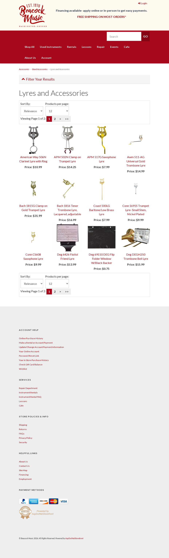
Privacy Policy (25, 438)
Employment (25, 479)
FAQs (21, 433)
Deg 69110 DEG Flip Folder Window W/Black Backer (102, 258)
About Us (30, 57)
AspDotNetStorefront (74, 538)
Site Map (23, 470)
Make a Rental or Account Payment (36, 342)
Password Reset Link (29, 355)
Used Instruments (51, 46)
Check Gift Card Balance (30, 364)
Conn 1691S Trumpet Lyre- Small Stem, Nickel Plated (135, 210)
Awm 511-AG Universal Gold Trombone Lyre (135, 161)
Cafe (126, 46)
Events (114, 46)
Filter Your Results (38, 79)
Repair (101, 46)
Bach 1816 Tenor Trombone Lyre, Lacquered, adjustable (67, 210)
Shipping (23, 424)
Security (23, 442)
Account (46, 57)
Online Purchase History (31, 338)
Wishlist (23, 369)
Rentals (71, 46)
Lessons (86, 46)
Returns (23, 429)
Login (142, 3)
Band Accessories (40, 69)
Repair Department (28, 388)
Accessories (24, 69)
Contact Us (24, 466)
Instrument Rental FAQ (30, 397)
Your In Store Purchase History (34, 360)
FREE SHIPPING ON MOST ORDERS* (101, 16)
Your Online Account (29, 351)
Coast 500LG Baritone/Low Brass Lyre (101, 210)
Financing (23, 474)
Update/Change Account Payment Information (41, 347)
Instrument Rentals (28, 392)
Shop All (29, 46)
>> (67, 119)
